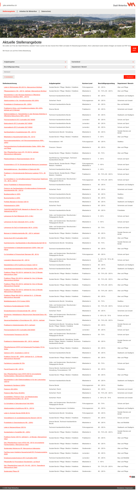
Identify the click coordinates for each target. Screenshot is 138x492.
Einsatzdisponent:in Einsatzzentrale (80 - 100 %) (20, 311)
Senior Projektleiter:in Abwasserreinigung (17, 184)
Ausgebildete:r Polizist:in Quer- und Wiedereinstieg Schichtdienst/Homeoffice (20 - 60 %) (21, 398)
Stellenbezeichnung (10, 83)
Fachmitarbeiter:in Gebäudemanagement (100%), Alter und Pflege (23, 248)
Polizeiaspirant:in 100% (12, 205)
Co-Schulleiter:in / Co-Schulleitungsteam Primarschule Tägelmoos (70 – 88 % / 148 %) (26, 180)
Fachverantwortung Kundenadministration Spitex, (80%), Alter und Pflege (24, 147)
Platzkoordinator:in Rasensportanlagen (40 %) (19, 159)
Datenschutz (46, 11)
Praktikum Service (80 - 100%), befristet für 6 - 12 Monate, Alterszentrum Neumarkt (23, 357)
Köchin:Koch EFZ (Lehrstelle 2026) (15, 238)
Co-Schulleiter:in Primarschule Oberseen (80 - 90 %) (21, 254)
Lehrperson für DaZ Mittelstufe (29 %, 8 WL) (18, 216)
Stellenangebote (9, 11)
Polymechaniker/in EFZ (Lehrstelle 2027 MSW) (19, 120)
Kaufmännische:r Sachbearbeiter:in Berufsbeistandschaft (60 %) (25, 243)
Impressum (129, 488)
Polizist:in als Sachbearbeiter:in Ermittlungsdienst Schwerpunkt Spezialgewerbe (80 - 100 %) (25, 189)
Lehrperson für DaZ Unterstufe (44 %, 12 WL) (19, 222)
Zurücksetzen (9, 77)
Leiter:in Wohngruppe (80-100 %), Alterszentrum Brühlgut (23, 87)
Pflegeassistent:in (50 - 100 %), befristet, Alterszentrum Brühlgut (25, 91)
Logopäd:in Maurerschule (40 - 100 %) (16, 260)
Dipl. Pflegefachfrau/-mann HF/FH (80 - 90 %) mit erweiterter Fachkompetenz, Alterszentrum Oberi (24, 443)
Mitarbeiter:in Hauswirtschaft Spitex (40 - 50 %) (19, 137)
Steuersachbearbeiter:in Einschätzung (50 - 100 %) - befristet (24, 320)
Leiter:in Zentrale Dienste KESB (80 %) (17, 413)
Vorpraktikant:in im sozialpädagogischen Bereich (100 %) (23, 418)
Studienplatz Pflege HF (11, 471)
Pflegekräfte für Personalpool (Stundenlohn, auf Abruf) (22, 462)
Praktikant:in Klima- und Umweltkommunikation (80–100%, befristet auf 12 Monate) (23, 109)
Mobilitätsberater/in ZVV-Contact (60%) (17, 301)
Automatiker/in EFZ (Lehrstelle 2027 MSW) (18, 127)
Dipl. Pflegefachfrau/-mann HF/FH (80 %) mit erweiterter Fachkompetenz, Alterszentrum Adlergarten (22, 375)
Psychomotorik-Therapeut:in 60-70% (16, 334)
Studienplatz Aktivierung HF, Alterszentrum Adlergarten (22, 448)
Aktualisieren (130, 77)
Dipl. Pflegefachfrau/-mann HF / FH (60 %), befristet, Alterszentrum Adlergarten (21, 153)
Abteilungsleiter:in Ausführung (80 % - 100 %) (19, 408)
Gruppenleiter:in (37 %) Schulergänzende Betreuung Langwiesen (25, 164)
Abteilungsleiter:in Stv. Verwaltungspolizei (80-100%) (21, 100)
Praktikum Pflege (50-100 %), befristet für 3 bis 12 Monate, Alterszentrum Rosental (23, 285)
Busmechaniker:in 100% (12, 198)
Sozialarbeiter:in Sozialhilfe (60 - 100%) (17, 432)
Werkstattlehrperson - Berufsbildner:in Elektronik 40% (21, 169)
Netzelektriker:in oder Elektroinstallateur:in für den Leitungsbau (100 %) (25, 380)
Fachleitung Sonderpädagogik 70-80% (16, 306)
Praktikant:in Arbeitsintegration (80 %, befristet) (19, 325)
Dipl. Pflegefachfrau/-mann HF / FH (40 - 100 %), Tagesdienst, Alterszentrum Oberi (24, 466)
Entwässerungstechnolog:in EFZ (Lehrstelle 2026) (20, 458)
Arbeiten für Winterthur (28, 11)
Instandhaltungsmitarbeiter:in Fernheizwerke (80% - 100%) (23, 268)
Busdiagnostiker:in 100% (12, 194)
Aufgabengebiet (54, 83)
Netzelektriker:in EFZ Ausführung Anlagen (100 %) (20, 265)
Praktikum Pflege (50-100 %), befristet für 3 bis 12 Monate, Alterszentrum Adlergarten (23, 291)
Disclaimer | (121, 488)
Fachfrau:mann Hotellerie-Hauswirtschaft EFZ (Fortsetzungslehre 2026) (25, 453)
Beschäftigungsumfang (106, 83)
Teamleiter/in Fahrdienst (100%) (14, 385)
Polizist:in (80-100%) (11, 389)
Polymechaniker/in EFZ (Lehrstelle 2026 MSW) (19, 330)
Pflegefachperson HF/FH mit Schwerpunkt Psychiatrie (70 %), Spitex (24, 348)
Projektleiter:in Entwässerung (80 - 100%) (18, 104)
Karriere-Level (87, 83)
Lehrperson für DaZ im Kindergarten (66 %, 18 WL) (21, 227)
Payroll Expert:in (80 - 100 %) (13, 369)
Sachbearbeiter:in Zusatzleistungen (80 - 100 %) (20, 132)
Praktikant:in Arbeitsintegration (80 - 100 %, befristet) (21, 341)
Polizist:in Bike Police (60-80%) (14, 393)
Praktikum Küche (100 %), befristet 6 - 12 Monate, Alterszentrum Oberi (25, 438)
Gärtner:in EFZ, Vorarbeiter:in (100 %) (16, 353)
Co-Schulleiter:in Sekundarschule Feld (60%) (19, 403)
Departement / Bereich (125, 83)
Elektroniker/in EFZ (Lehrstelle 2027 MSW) (18, 123)
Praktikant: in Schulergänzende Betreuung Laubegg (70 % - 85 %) (25, 174)
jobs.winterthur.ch (10, 5)
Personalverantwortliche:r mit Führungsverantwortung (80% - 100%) (24, 141)
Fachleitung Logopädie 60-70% (14, 363)
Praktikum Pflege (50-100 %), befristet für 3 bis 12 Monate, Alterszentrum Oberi (23, 273)
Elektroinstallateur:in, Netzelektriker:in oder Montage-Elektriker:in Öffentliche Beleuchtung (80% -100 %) (25, 115)
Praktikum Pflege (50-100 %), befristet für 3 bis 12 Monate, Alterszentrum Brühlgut (23, 279)
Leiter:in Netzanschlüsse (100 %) (15, 427)
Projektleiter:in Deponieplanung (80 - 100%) (18, 422)
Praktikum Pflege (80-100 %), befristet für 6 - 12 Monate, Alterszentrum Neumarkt (22, 296)
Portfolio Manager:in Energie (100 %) (16, 202)
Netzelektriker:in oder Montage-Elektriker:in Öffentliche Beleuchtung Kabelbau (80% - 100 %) (22, 96)
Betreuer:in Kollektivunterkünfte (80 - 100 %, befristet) (22, 233)
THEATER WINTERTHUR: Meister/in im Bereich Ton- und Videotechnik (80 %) (23, 210)
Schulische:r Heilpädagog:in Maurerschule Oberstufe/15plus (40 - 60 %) (25, 315)
